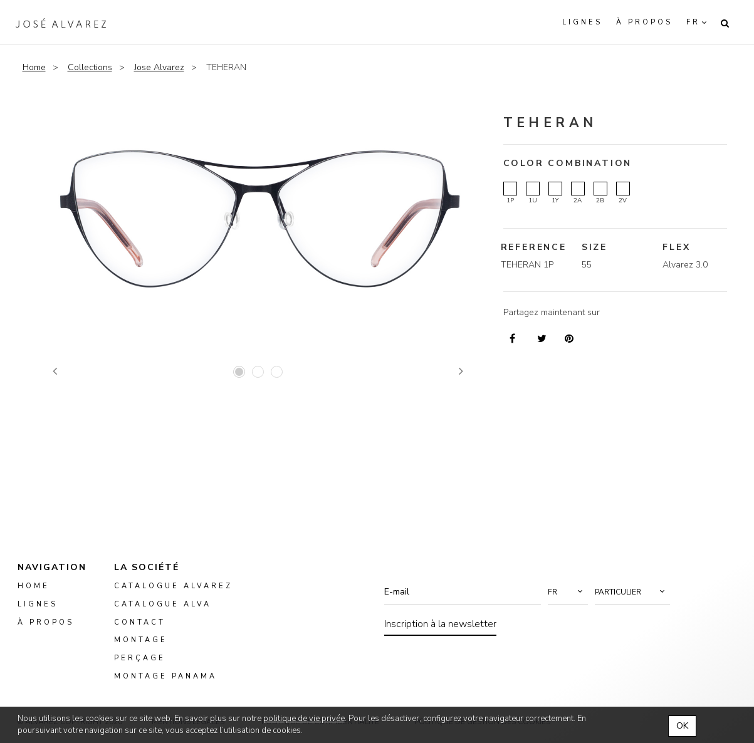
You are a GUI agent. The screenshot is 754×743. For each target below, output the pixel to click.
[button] (568, 592)
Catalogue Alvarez (173, 586)
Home (34, 67)
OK (682, 726)
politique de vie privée (304, 718)
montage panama (165, 676)
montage (140, 640)
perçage (139, 658)
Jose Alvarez (159, 67)
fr (693, 22)
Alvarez (61, 22)
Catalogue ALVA (162, 604)
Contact (139, 621)
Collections (90, 67)
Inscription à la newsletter (440, 624)
